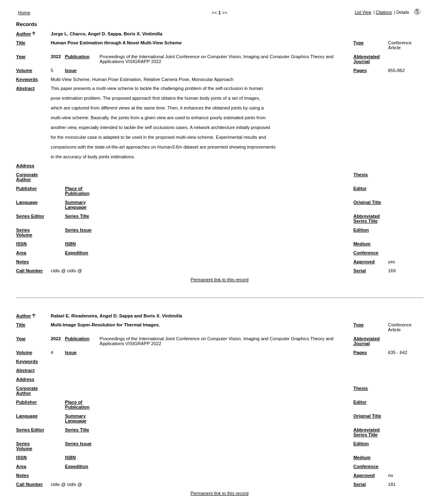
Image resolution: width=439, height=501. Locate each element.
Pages (360, 70)
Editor (360, 188)
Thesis (360, 174)
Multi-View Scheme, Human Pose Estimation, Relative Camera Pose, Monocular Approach (142, 79)
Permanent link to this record (219, 279)
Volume (24, 70)
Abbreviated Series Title (366, 218)
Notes (22, 261)
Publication (77, 56)
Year (21, 56)
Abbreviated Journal (366, 59)
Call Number (29, 270)
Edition (361, 230)
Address (25, 165)
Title (21, 42)
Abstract (25, 88)
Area (21, 252)
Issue (71, 70)
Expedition (76, 252)
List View (363, 12)
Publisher (26, 188)
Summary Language (75, 205)
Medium (362, 243)
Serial (359, 270)
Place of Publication (77, 191)
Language (27, 202)
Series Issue (78, 230)
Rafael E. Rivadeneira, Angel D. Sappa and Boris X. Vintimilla (116, 315)
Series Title (77, 216)
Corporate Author (27, 177)
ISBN (70, 243)
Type (358, 42)
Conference (366, 252)
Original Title (367, 202)
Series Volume (24, 232)
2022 (56, 56)
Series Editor (30, 216)
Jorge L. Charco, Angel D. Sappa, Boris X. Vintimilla (106, 33)
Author (23, 33)
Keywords (27, 79)
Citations (384, 12)
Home (24, 12)
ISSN (21, 243)
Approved (364, 261)
